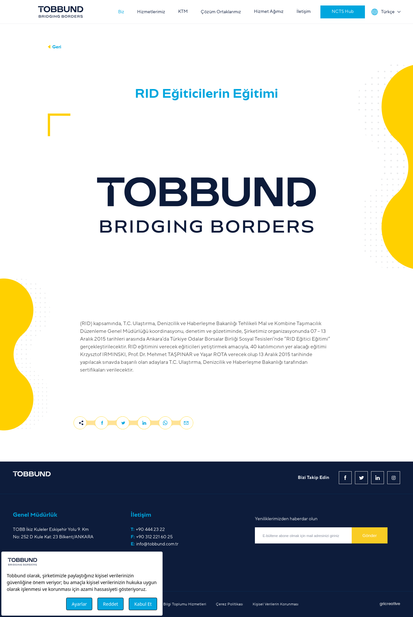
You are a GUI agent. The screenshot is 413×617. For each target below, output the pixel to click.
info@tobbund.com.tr (157, 544)
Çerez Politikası (229, 604)
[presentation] (304, 557)
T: (148, 529)
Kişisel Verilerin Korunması (275, 604)
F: (152, 537)
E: (154, 544)
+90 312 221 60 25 (154, 537)
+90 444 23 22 (150, 529)
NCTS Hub (343, 11)
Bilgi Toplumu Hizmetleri (184, 604)
